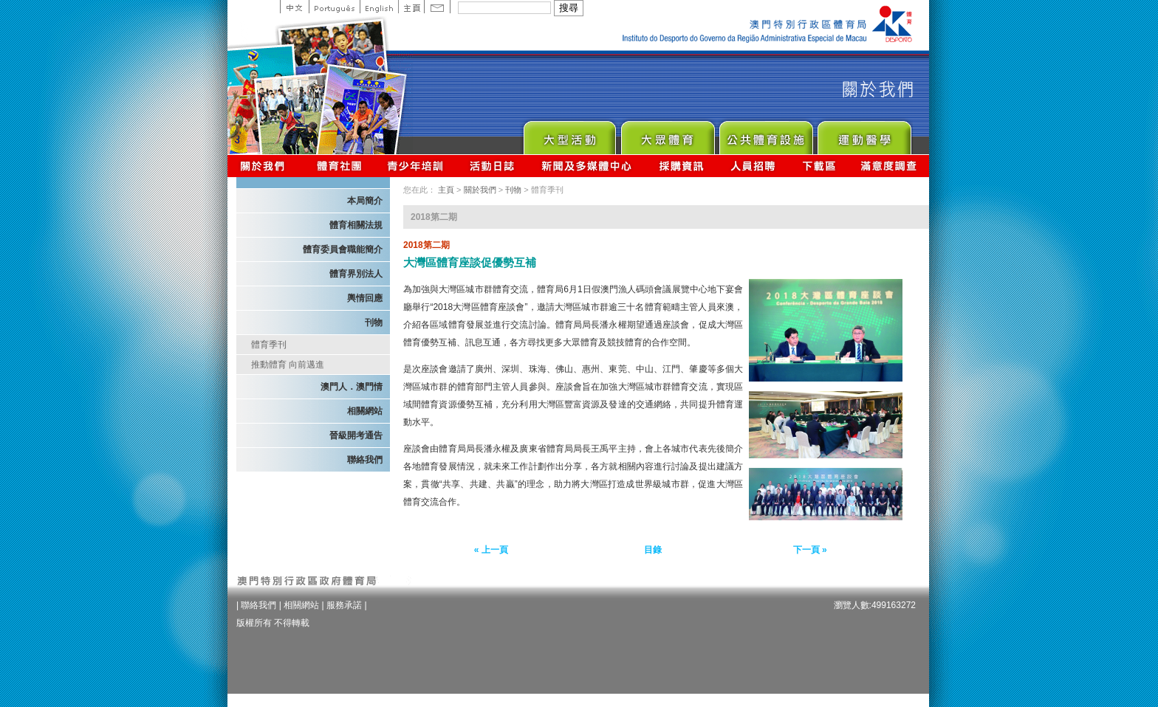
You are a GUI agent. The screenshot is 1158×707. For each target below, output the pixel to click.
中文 (294, 6)
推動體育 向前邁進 (287, 364)
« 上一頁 (491, 550)
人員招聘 (753, 165)
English (379, 6)
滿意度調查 (889, 165)
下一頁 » (810, 550)
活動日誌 (493, 165)
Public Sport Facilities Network (765, 134)
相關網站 (365, 411)
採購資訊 (681, 165)
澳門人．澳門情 (352, 387)
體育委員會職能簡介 (343, 249)
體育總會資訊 (339, 165)
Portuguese (334, 6)
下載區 (818, 165)
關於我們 (265, 165)
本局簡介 (365, 201)
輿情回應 (365, 298)
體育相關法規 (356, 225)
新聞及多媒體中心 (587, 165)
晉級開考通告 (356, 435)
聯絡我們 (365, 460)
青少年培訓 (415, 165)
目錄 (653, 550)
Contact (437, 6)
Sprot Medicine (864, 134)
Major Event (569, 134)
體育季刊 (269, 344)
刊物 (374, 322)
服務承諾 (344, 605)
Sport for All (667, 134)
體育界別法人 (356, 274)
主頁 (411, 6)
